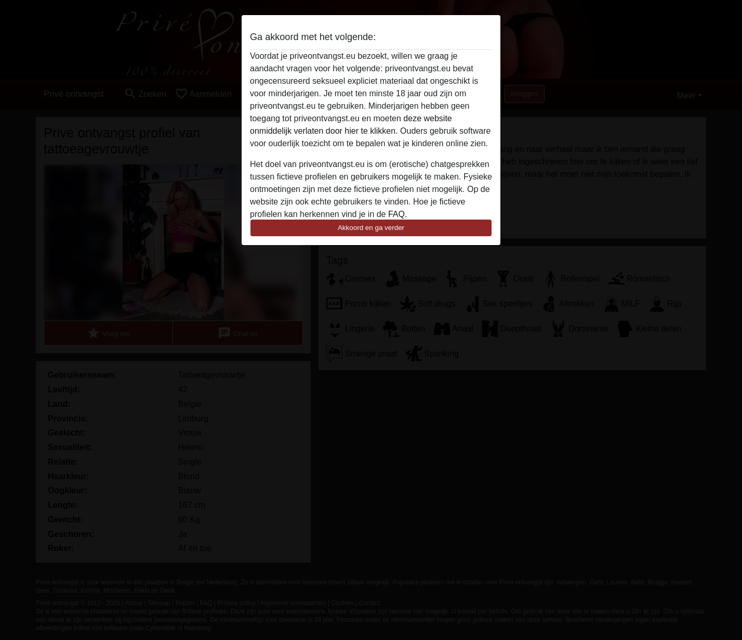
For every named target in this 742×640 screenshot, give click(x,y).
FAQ (396, 214)
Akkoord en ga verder (371, 228)
